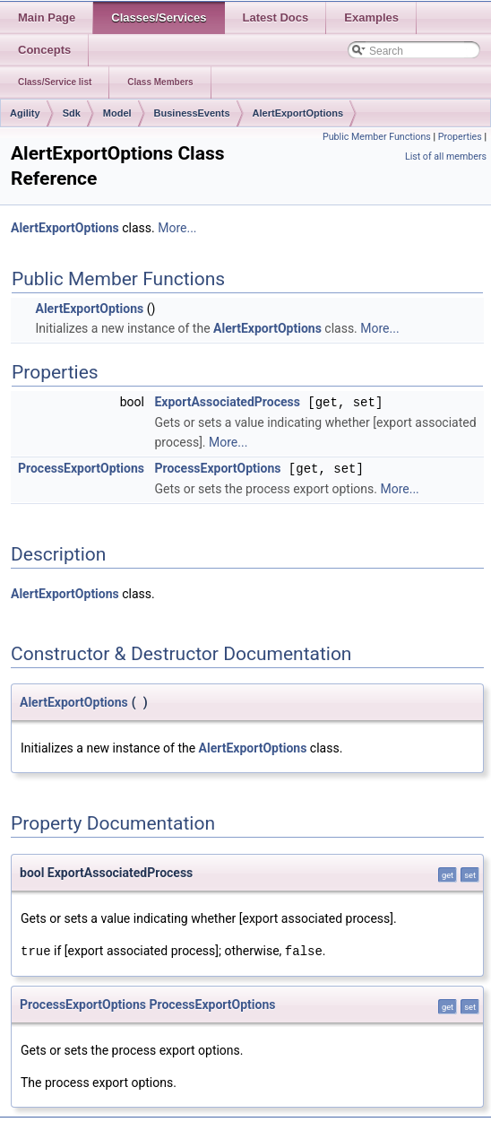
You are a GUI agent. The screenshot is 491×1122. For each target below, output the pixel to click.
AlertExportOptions (298, 113)
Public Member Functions (377, 137)
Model (117, 113)
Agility (25, 113)
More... (177, 228)
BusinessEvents (192, 113)
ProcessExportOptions (81, 467)
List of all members (446, 156)
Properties (460, 137)
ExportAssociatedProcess (226, 402)
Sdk (72, 113)
